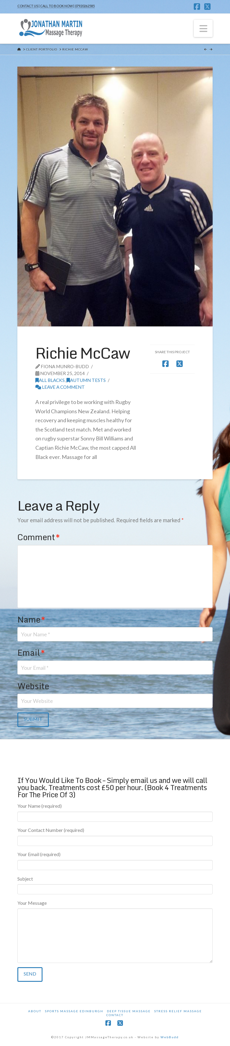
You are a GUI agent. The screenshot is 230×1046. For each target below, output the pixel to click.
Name (31, 619)
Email (31, 652)
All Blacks (50, 380)
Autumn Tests (86, 380)
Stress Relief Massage (178, 1011)
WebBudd (170, 1037)
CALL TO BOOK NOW (56, 6)
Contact (114, 1015)
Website (33, 686)
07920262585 (85, 6)
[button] (203, 28)
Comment (38, 537)
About (34, 1011)
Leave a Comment (60, 387)
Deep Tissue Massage (129, 1011)
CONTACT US (27, 6)
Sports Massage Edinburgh (74, 1011)
